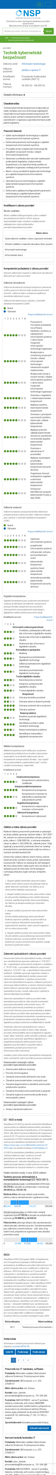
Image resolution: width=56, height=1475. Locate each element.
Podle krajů (23, 1352)
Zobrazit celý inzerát (39, 1428)
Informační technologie (20, 38)
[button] (9, 1360)
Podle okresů (39, 1352)
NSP (6, 38)
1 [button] (13, 1360)
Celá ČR (9, 1352)
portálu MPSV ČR (21, 1346)
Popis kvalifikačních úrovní (40, 314)
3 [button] (23, 1360)
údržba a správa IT (31, 70)
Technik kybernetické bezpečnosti (20, 40)
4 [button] (28, 1360)
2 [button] (18, 1360)
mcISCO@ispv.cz (39, 1148)
